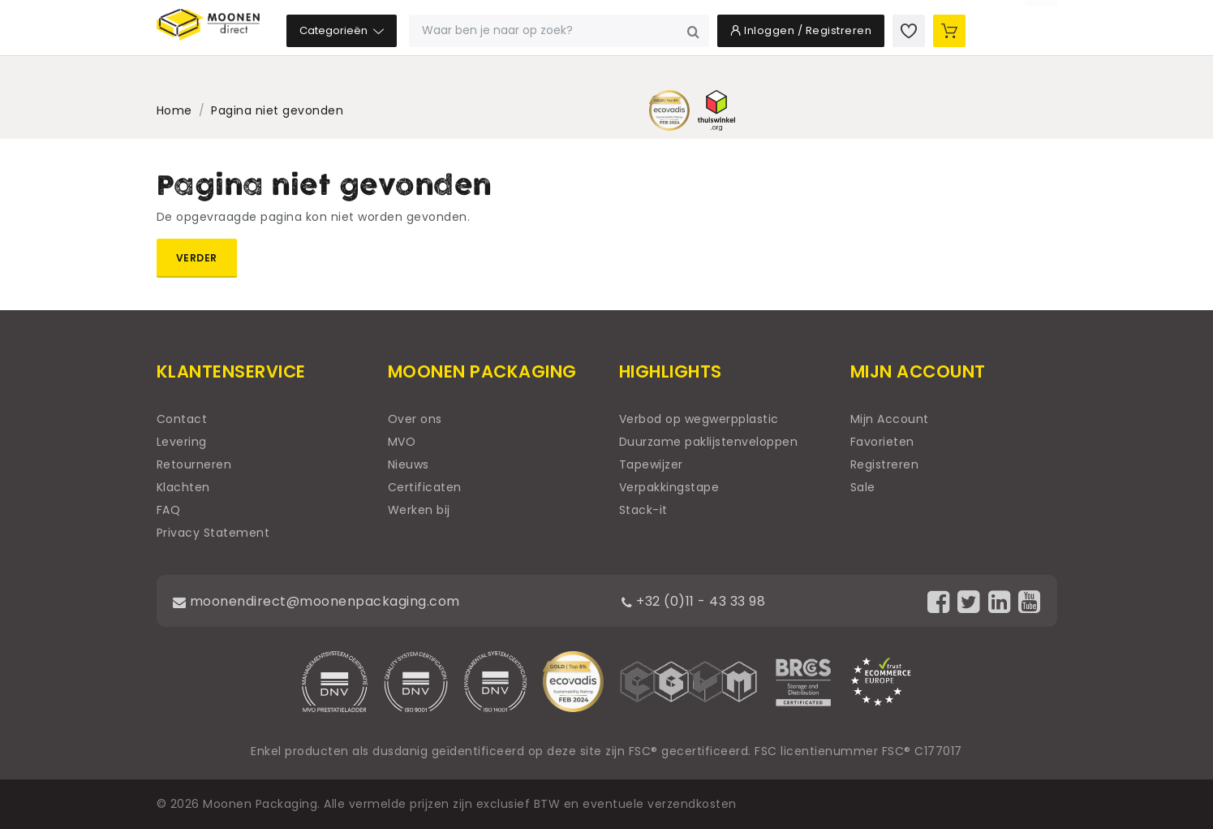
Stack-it (643, 510)
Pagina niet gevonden (277, 110)
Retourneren (194, 464)
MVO (402, 442)
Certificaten (425, 487)
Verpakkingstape (669, 487)
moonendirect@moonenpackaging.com (335, 600)
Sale (862, 487)
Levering (182, 442)
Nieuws (408, 464)
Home (174, 110)
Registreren (884, 464)
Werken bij (419, 510)
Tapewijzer (651, 464)
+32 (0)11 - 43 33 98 (712, 600)
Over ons (415, 419)
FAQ (169, 510)
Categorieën (443, 56)
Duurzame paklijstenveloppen (708, 442)
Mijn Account (889, 419)
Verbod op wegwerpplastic (699, 419)
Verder (196, 258)
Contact (182, 419)
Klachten (183, 487)
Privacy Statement (213, 533)
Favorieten (882, 442)
